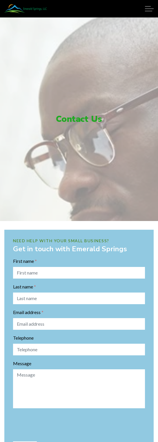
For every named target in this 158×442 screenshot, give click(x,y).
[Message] (79, 388)
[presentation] (57, 424)
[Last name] (79, 298)
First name (25, 261)
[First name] (79, 273)
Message (22, 363)
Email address (28, 312)
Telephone (23, 338)
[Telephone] (79, 349)
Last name (24, 286)
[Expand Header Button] (149, 8)
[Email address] (79, 324)
